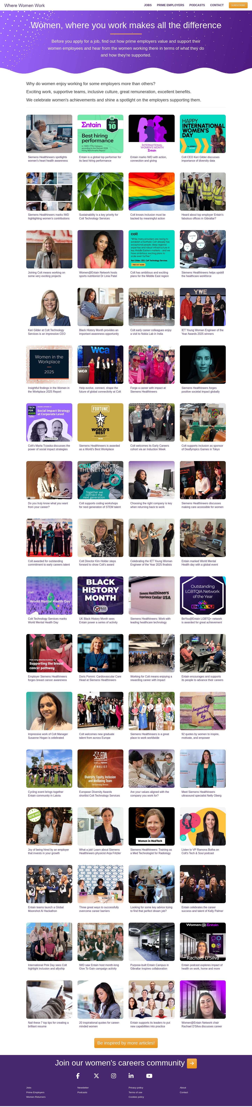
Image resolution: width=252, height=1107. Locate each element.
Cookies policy (136, 1097)
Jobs (28, 1087)
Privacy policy (136, 1087)
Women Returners (36, 1097)
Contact (184, 1092)
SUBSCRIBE (238, 5)
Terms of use (135, 1092)
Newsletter (83, 1087)
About (183, 1087)
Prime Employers (35, 1092)
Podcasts (82, 1092)
